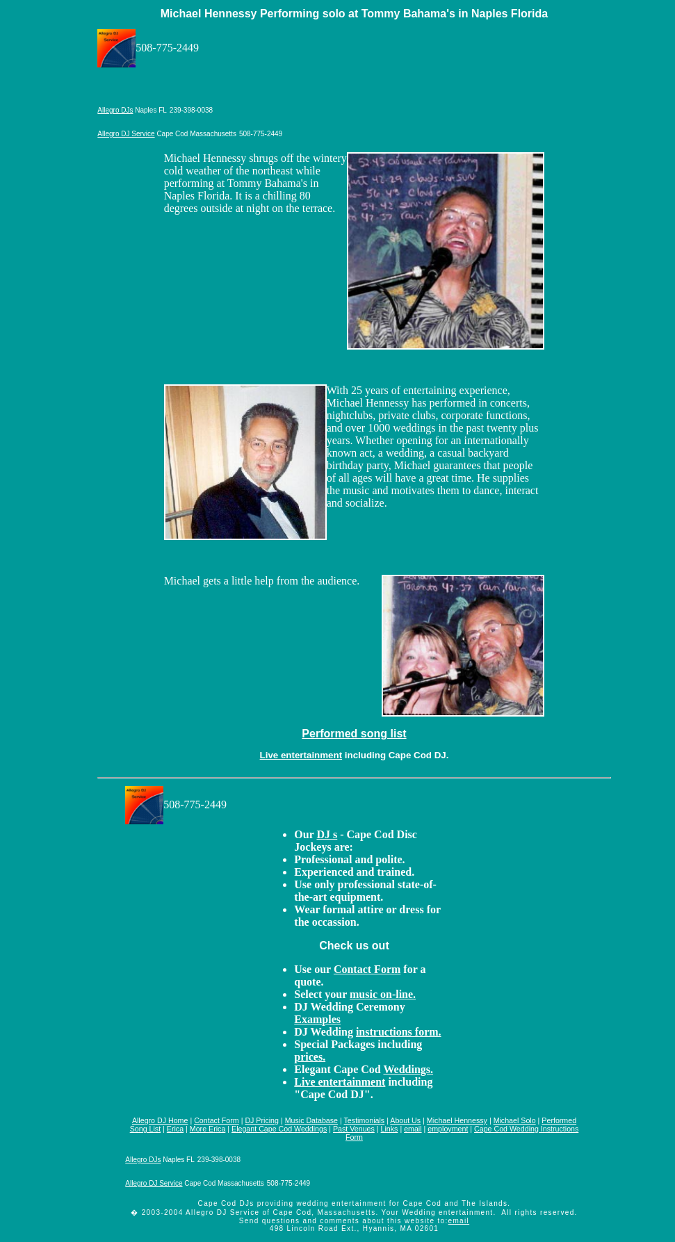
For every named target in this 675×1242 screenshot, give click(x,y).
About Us (405, 1120)
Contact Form (367, 969)
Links (389, 1129)
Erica (175, 1129)
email (412, 1129)
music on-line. (383, 994)
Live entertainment (301, 755)
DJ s (326, 834)
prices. (309, 1057)
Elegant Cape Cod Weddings (279, 1129)
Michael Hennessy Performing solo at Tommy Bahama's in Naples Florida (354, 13)
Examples (317, 1019)
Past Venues (354, 1129)
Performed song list (354, 734)
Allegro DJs (115, 110)
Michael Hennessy (457, 1120)
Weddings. (408, 1069)
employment (448, 1129)
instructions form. (398, 1032)
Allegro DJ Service (125, 134)
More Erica (208, 1129)
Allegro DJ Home (160, 1120)
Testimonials (364, 1120)
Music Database (311, 1120)
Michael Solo (515, 1120)
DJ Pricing (262, 1120)
